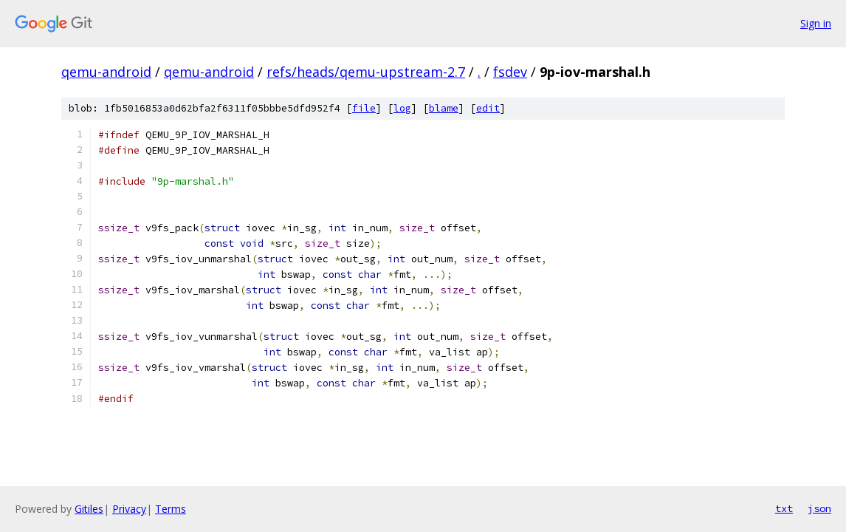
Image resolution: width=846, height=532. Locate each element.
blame (443, 108)
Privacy (129, 509)
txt (784, 508)
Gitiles (89, 509)
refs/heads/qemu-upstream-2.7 (365, 72)
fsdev (510, 72)
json (819, 508)
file (364, 108)
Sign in (815, 23)
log (402, 108)
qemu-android (106, 72)
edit (488, 108)
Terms (170, 509)
